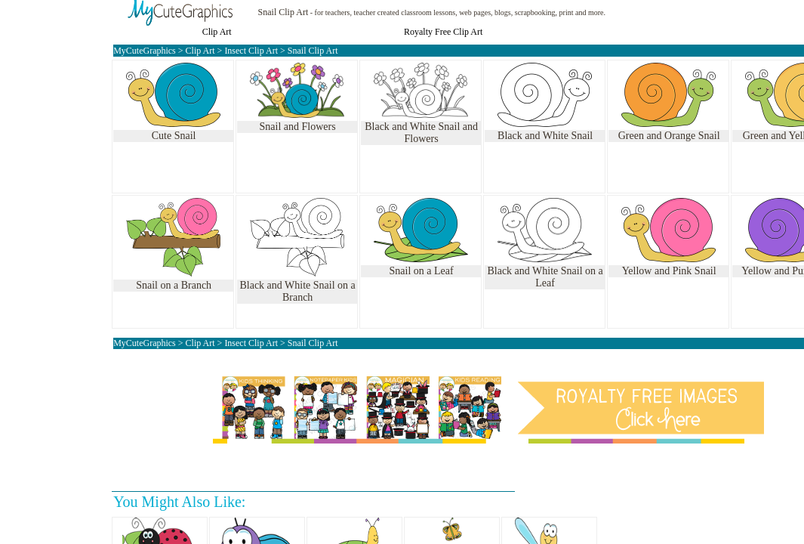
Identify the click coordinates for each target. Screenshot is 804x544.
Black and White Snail (545, 135)
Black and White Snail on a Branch (297, 291)
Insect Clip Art (251, 50)
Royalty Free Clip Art (443, 31)
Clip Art (217, 31)
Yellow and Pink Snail (669, 271)
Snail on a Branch (173, 285)
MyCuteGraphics (144, 50)
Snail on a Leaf (422, 271)
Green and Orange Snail (669, 135)
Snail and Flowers (298, 126)
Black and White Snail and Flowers (421, 132)
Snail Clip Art (283, 12)
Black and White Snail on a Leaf (544, 277)
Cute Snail (174, 135)
